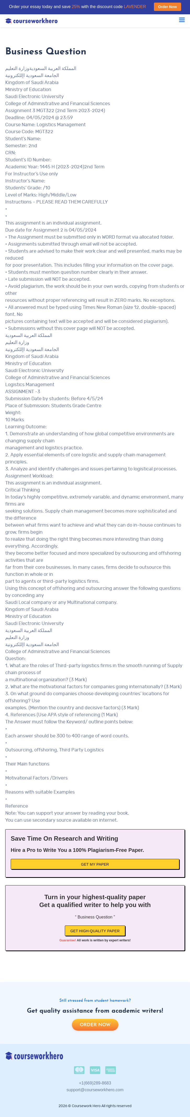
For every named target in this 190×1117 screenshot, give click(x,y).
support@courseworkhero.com (94, 1090)
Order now (95, 1025)
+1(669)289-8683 (95, 1083)
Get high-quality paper (95, 931)
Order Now (167, 7)
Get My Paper (95, 864)
